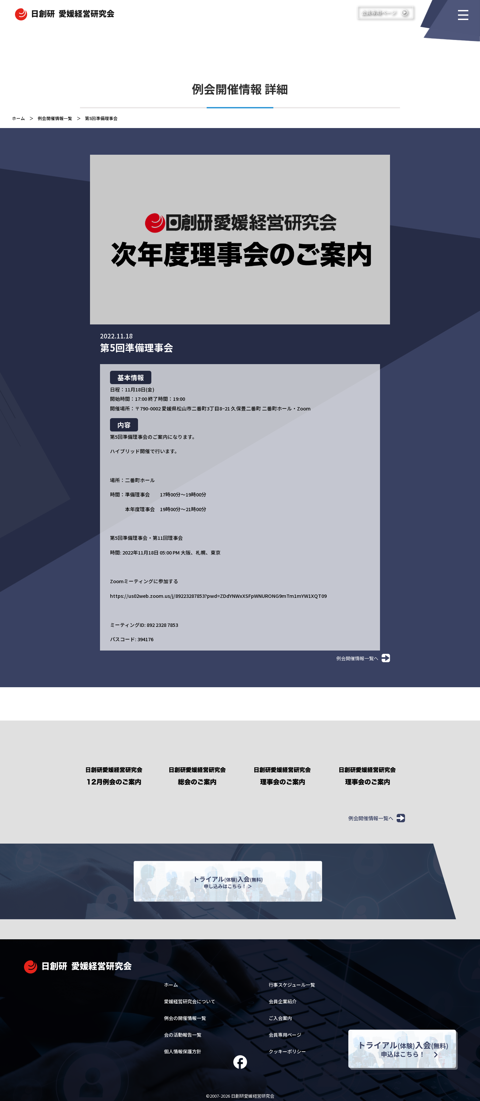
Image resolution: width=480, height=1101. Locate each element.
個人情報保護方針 (182, 1048)
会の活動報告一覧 (182, 1031)
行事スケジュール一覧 (292, 981)
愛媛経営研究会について (189, 998)
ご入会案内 (280, 1015)
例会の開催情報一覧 (185, 1015)
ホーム (18, 118)
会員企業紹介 (283, 998)
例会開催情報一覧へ (363, 658)
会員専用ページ (285, 1031)
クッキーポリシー (287, 1048)
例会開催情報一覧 (55, 118)
